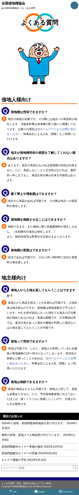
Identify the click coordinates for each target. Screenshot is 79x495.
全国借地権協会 (13, 3)
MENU (74, 5)
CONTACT (66, 491)
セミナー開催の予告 (14, 459)
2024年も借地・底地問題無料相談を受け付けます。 (34, 423)
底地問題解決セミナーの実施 (20, 453)
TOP (13, 491)
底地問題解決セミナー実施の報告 (22, 446)
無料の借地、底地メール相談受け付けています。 (32, 434)
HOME (39, 491)
